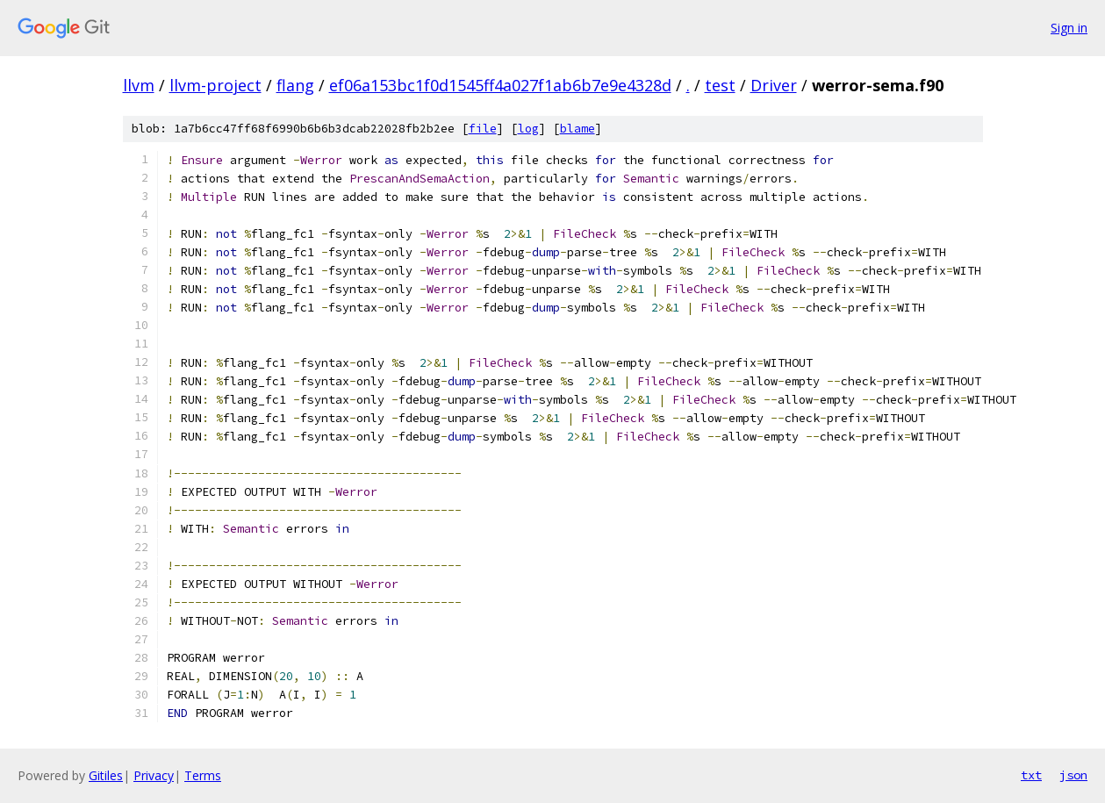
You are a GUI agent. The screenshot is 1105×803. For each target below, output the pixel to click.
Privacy (153, 775)
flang (295, 85)
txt (1031, 775)
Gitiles (106, 775)
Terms (202, 775)
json (1073, 775)
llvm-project (215, 85)
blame (577, 128)
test (720, 85)
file (483, 128)
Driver (773, 85)
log (528, 128)
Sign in (1069, 27)
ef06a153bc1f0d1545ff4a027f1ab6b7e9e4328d (500, 85)
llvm (138, 85)
